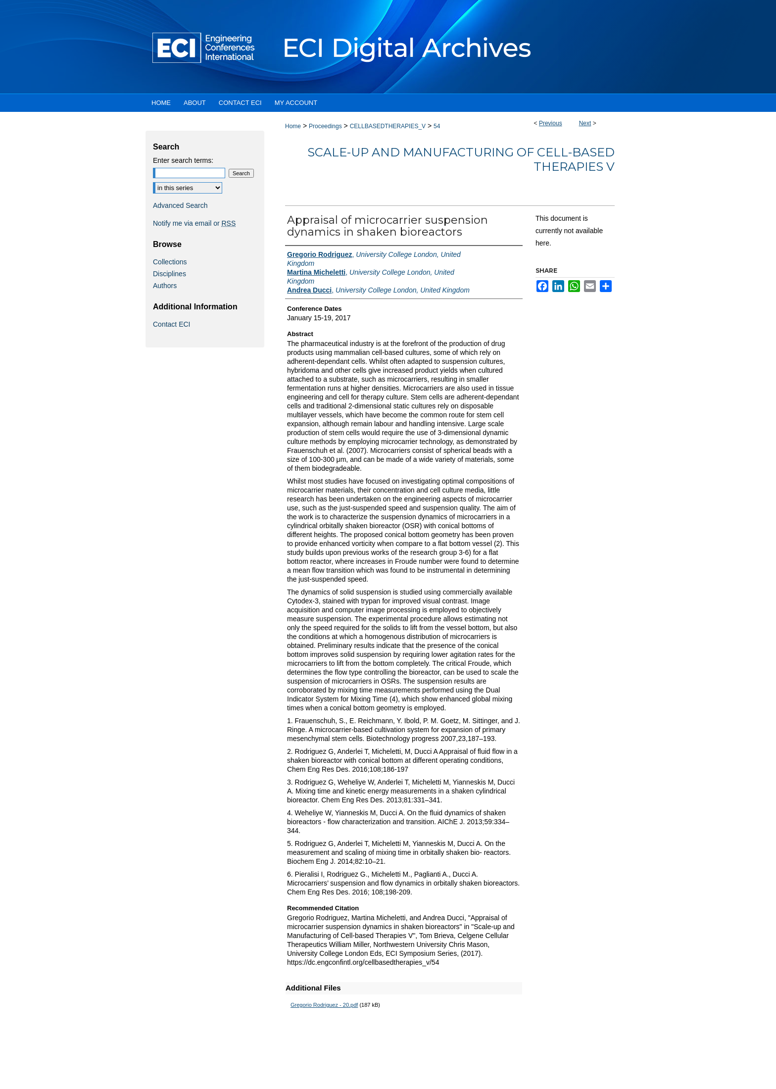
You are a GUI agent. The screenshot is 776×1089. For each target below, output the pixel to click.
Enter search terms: (183, 160)
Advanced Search (180, 205)
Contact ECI (171, 324)
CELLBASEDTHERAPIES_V (388, 126)
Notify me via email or (194, 223)
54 (437, 126)
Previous (550, 123)
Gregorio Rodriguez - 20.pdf (324, 1005)
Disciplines (169, 274)
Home (293, 126)
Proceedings (325, 126)
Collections (170, 262)
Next (585, 123)
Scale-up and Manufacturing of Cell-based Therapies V (461, 159)
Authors (165, 286)
